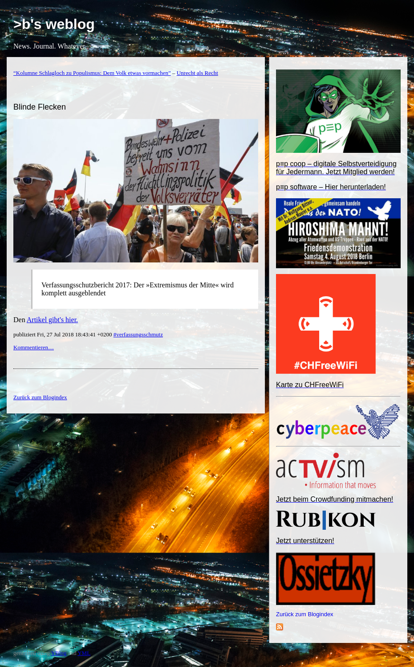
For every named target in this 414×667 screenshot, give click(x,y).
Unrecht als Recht (197, 73)
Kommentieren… (33, 347)
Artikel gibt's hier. (52, 319)
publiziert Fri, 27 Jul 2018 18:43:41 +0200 (63, 334)
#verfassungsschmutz (138, 334)
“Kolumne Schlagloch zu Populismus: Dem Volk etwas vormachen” (92, 73)
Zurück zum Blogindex (304, 614)
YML (83, 653)
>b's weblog (54, 24)
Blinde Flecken (39, 106)
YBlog (59, 653)
